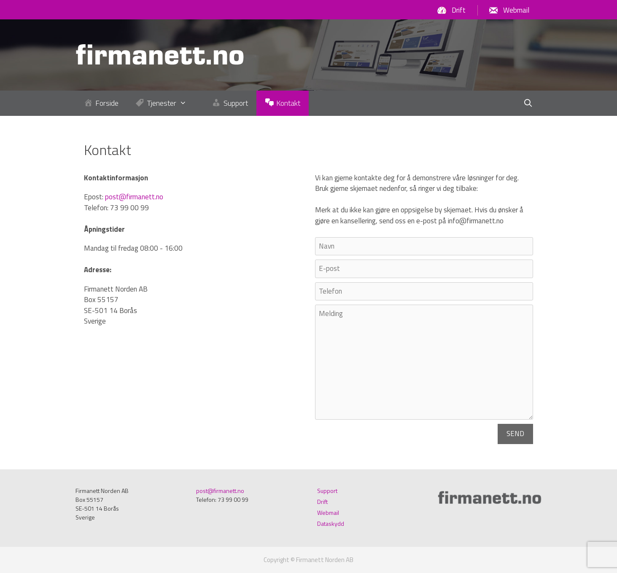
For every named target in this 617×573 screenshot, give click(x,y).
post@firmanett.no (134, 196)
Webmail (516, 10)
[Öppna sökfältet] (528, 103)
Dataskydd (330, 523)
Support (327, 490)
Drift (459, 10)
